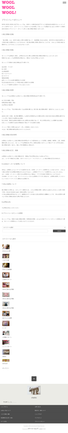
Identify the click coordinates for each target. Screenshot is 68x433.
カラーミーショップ (19, 26)
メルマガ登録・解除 (5, 414)
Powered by (34, 429)
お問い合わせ (38, 406)
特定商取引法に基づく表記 (7, 417)
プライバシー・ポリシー (16, 29)
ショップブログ (38, 414)
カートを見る (4, 421)
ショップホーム (4, 406)
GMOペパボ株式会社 (32, 24)
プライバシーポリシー (40, 421)
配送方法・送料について (40, 410)
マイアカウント (38, 417)
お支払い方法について (6, 410)
